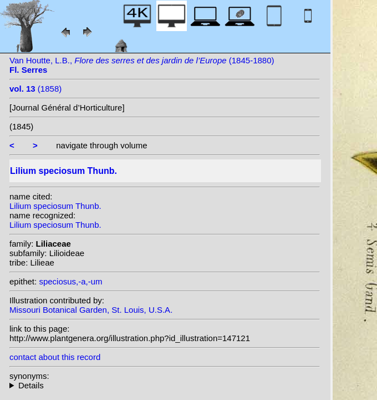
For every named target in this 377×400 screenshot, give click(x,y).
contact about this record (54, 357)
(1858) (35, 88)
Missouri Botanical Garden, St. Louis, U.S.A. (90, 309)
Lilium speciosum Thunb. (55, 206)
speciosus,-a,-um (70, 281)
